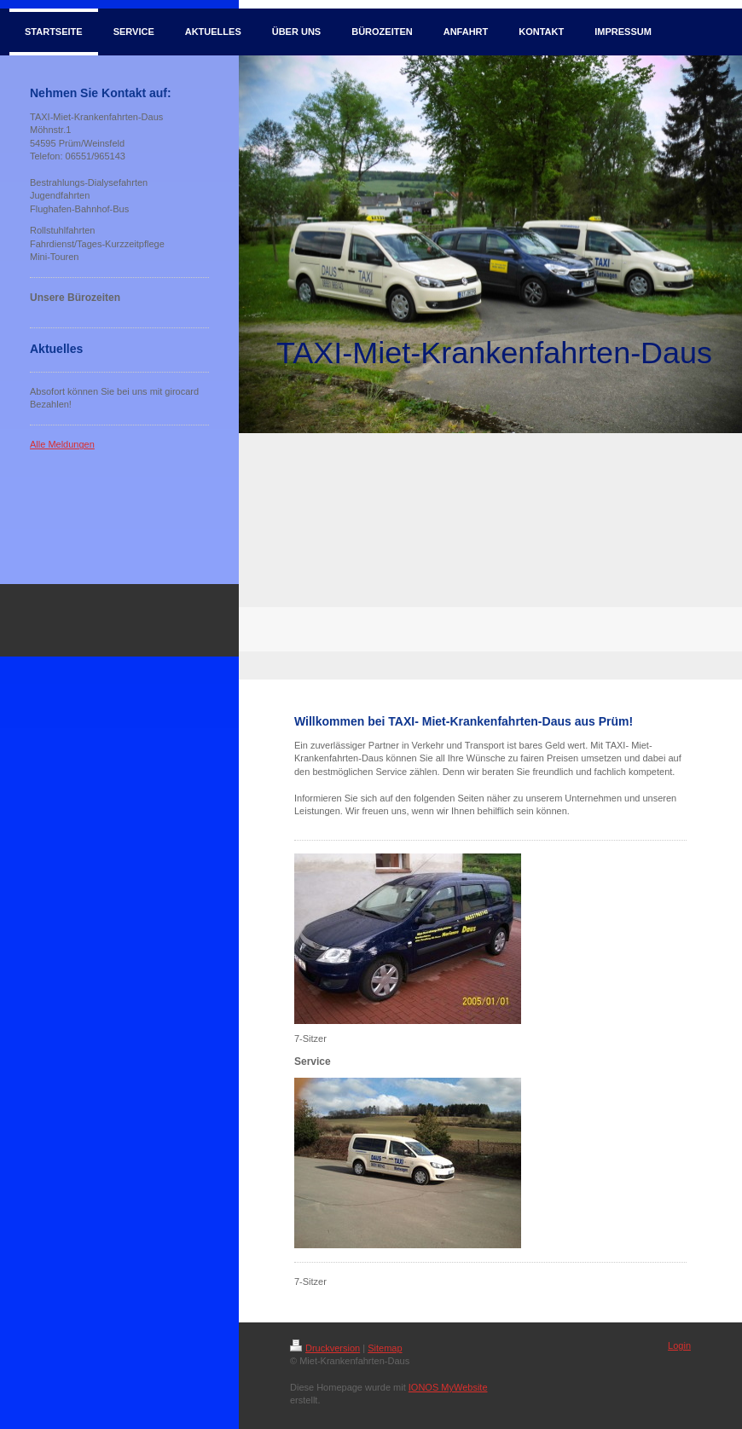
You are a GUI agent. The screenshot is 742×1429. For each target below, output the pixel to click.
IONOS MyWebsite (448, 1387)
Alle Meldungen (62, 444)
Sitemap (385, 1348)
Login (679, 1345)
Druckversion (325, 1348)
